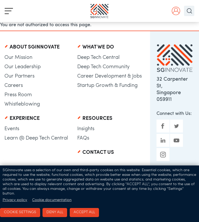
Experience (25, 118)
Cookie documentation (52, 200)
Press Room (18, 95)
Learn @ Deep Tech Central (36, 138)
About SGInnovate (35, 47)
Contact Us (98, 152)
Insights (85, 128)
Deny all (54, 212)
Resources (97, 118)
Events (11, 128)
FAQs (83, 138)
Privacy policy (15, 200)
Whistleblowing (22, 104)
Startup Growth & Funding (107, 85)
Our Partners (19, 76)
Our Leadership (22, 67)
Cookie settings (20, 212)
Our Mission (18, 57)
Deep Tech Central (98, 57)
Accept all (84, 212)
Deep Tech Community (103, 67)
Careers (13, 85)
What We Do (98, 47)
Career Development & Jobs (109, 76)
